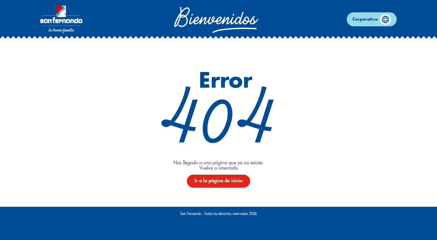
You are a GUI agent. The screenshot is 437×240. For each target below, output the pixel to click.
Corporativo (371, 19)
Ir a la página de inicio (218, 180)
